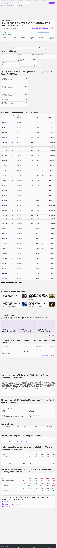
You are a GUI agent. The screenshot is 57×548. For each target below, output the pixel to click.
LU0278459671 (4, 218)
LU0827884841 (4, 200)
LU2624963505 (4, 248)
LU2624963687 (4, 253)
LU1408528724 (4, 177)
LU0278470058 (4, 145)
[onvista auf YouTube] (20, 547)
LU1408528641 (4, 162)
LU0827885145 (4, 116)
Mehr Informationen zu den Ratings (48, 355)
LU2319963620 (4, 263)
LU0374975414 (4, 223)
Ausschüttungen (35, 47)
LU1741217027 (3, 235)
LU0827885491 (4, 190)
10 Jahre (26, 441)
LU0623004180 (4, 127)
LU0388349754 (4, 152)
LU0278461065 (4, 120)
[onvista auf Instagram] (22, 547)
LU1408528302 (4, 165)
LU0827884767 (4, 195)
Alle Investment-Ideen (50, 310)
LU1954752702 (4, 278)
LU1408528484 (4, 167)
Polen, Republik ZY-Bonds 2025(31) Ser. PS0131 (9, 83)
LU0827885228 (4, 213)
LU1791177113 (3, 130)
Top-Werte (41, 547)
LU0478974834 (4, 157)
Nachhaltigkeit (42, 47)
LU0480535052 (4, 137)
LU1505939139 (4, 273)
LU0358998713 (4, 142)
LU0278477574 (4, 122)
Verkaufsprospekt (6, 501)
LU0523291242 (4, 210)
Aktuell (23, 2)
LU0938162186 (4, 125)
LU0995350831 (4, 240)
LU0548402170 (4, 160)
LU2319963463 (4, 261)
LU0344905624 (4, 276)
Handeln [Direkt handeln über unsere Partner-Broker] (51, 28)
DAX (26, 547)
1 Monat (10, 441)
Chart (17, 47)
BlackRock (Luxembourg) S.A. (11, 28)
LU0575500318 (4, 147)
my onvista (27, 2)
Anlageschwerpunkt (27, 47)
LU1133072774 (3, 175)
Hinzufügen (35, 28)
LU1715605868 (4, 140)
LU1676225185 (3, 170)
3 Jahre (18, 441)
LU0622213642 (4, 188)
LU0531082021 (4, 268)
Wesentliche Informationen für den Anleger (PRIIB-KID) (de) (12, 504)
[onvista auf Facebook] (18, 547)
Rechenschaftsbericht (6, 506)
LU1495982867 (4, 243)
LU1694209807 (4, 215)
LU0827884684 (4, 193)
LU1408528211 (3, 172)
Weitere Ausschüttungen (31, 65)
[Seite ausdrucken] (53, 26)
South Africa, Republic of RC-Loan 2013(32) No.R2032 (10, 97)
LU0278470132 (4, 155)
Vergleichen (42, 28)
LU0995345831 (4, 205)
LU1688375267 (4, 271)
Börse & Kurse (3, 5)
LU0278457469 (4, 150)
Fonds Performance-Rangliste (45, 438)
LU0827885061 (4, 208)
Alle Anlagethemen (50, 335)
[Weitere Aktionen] (54, 429)
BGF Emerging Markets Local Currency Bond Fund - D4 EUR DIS (15, 5)
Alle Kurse (21, 47)
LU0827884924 (4, 203)
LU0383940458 (4, 198)
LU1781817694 (3, 228)
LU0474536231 (4, 220)
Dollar (34, 547)
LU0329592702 (4, 185)
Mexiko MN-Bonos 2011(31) (5, 94)
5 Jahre (22, 441)
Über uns (50, 547)
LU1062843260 (4, 225)
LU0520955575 (4, 238)
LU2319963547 (4, 258)
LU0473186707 (4, 233)
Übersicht (13, 47)
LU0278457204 (4, 132)
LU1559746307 (4, 230)
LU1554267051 (3, 266)
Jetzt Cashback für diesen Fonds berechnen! (43, 32)
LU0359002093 (4, 135)
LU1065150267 (4, 180)
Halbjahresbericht (6, 503)
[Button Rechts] (47, 28)
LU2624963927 (4, 245)
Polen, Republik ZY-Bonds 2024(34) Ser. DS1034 (9, 91)
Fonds (6, 5)
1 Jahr (14, 441)
